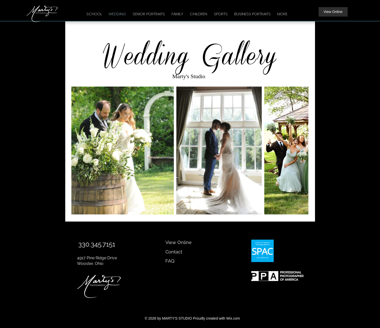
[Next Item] (300, 151)
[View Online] (333, 12)
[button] (94, 12)
